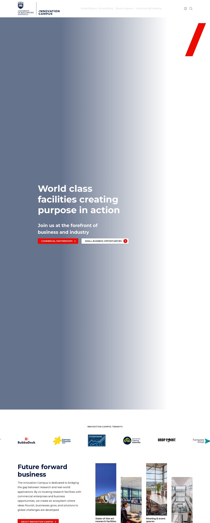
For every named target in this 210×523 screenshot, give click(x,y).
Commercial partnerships (57, 241)
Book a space (124, 8)
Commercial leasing (149, 8)
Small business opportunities (103, 241)
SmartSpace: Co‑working (97, 8)
